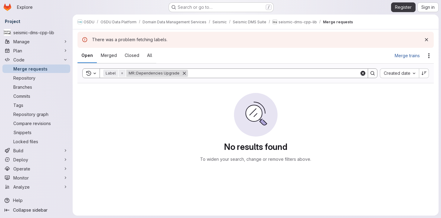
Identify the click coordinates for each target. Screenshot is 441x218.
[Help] (36, 200)
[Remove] (184, 73)
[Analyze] (36, 187)
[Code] (36, 59)
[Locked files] (36, 141)
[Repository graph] (36, 114)
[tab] (87, 55)
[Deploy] (36, 159)
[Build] (36, 150)
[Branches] (36, 87)
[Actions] (429, 56)
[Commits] (36, 96)
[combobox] (399, 73)
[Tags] (36, 105)
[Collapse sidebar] (36, 210)
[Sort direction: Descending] (424, 73)
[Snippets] (36, 132)
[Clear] (363, 73)
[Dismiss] (426, 39)
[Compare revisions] (36, 123)
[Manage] (36, 41)
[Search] (273, 73)
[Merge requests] (36, 68)
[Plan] (36, 50)
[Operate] (36, 168)
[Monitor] (36, 177)
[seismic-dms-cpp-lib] (36, 32)
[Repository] (36, 78)
